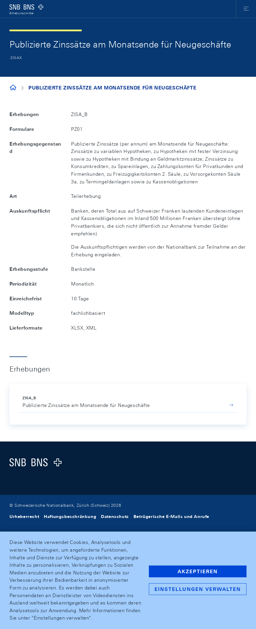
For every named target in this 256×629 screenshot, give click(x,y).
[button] (246, 9)
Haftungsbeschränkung (70, 516)
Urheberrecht (24, 516)
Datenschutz (115, 516)
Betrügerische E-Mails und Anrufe (171, 516)
